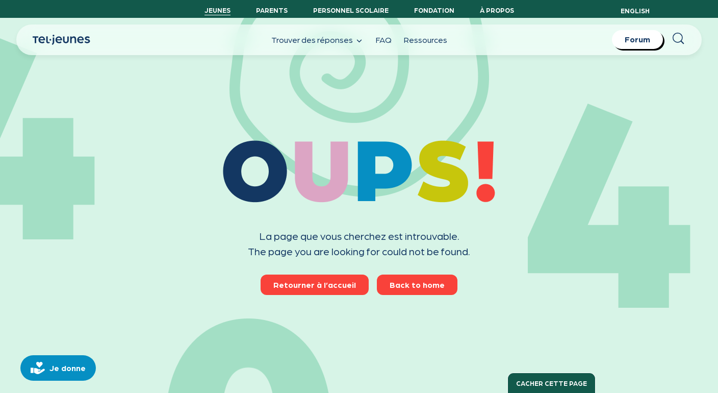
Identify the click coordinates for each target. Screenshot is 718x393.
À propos (497, 10)
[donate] (58, 368)
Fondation (434, 10)
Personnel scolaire (351, 10)
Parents (272, 10)
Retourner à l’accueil (314, 284)
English (635, 10)
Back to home (417, 284)
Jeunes (217, 10)
